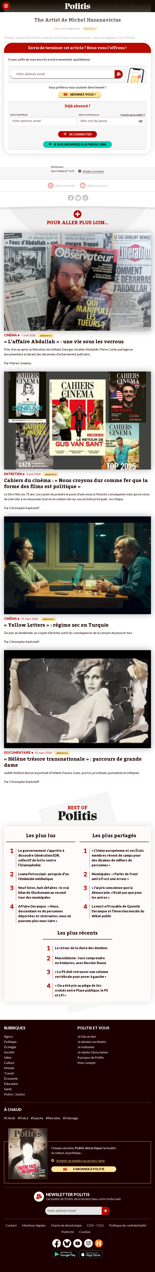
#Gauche (37, 1118)
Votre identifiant (19, 114)
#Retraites (53, 1118)
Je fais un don (87, 1036)
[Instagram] (88, 1244)
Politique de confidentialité (127, 1225)
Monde (9, 1068)
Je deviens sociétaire (92, 1042)
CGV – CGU (95, 1225)
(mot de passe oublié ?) (132, 114)
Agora (8, 1036)
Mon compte (86, 1063)
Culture (9, 1063)
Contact (11, 1225)
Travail (9, 1073)
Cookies (85, 1232)
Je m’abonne (86, 1047)
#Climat (9, 1118)
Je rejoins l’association (93, 1052)
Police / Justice (14, 1094)
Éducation (11, 1084)
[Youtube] (77, 1244)
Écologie (10, 1047)
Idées (8, 1057)
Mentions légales (34, 1225)
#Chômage (70, 1118)
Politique (10, 1042)
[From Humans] (99, 1243)
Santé (8, 1089)
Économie (11, 1078)
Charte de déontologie (66, 1225)
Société (9, 1052)
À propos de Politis (91, 1057)
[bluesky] (67, 1244)
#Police (23, 1118)
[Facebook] (56, 1244)
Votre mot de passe (89, 114)
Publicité (67, 1232)
